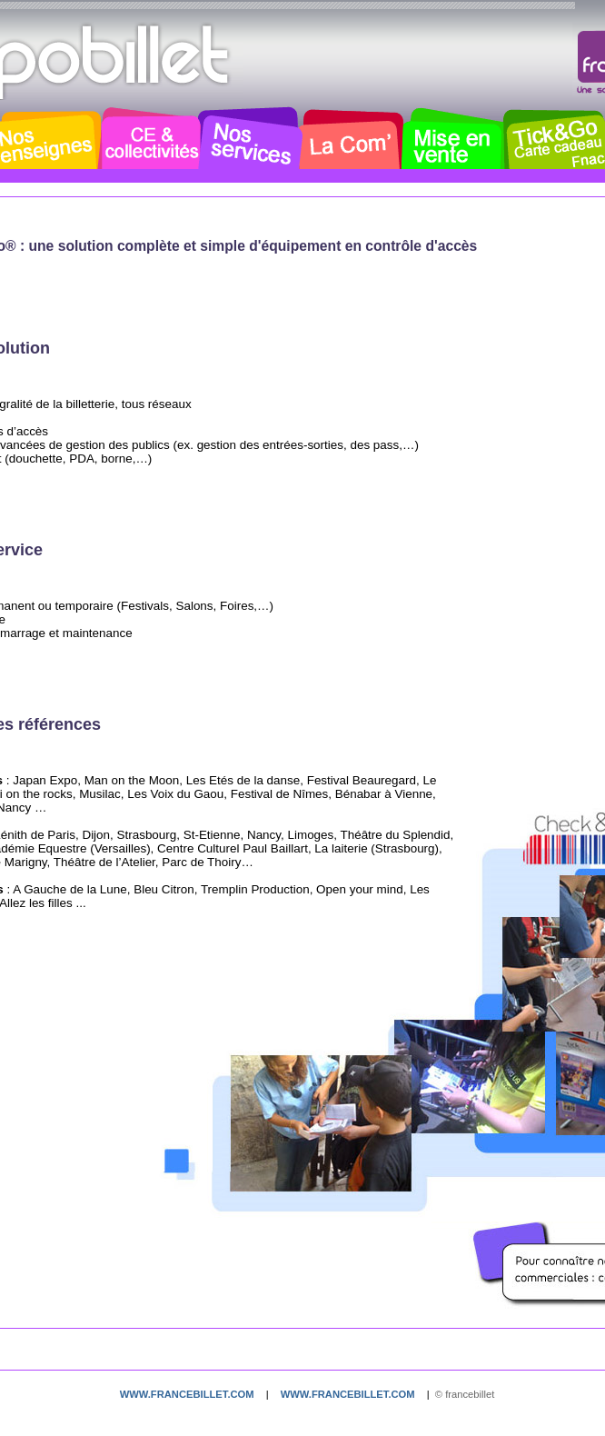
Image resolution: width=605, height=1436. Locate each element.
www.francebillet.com (187, 1394)
